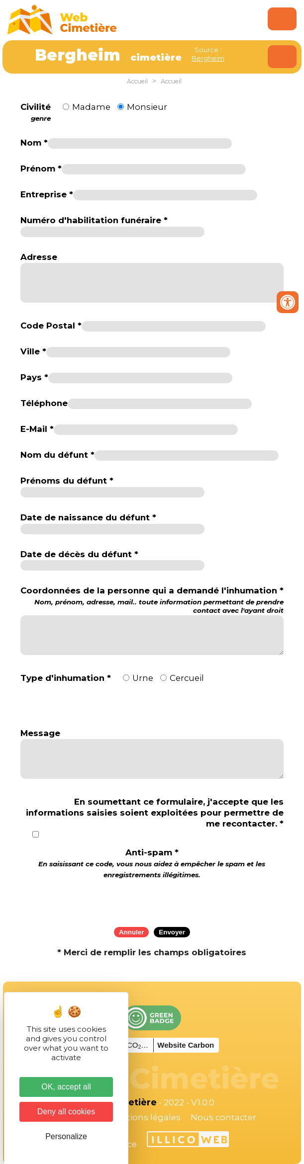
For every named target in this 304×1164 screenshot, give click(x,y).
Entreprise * (46, 194)
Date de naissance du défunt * (88, 517)
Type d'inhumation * (65, 678)
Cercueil (187, 678)
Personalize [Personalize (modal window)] (66, 1136)
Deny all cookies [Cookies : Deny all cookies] (66, 1111)
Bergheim (208, 58)
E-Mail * (37, 429)
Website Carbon (185, 1045)
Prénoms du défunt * (66, 481)
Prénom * (41, 168)
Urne (142, 678)
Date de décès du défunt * (79, 554)
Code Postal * (51, 326)
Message (40, 733)
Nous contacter (223, 1117)
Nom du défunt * (57, 455)
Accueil (137, 81)
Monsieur (147, 107)
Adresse (38, 257)
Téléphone (44, 403)
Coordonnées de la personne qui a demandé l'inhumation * (152, 600)
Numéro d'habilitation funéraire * (94, 220)
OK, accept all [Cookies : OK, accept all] (66, 1086)
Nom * (34, 143)
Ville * (33, 351)
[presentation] (151, 899)
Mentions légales (144, 1117)
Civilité (35, 112)
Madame (91, 107)
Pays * (34, 377)
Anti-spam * (151, 863)
